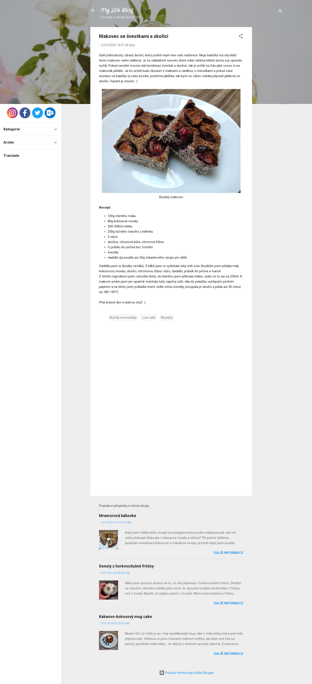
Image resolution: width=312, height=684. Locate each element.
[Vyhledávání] (280, 11)
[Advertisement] (269, 92)
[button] (240, 37)
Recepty (166, 317)
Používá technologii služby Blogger (186, 673)
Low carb (148, 317)
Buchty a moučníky (123, 317)
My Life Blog (117, 10)
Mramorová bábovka (117, 515)
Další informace (228, 553)
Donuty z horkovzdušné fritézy (126, 566)
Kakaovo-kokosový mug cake (125, 616)
